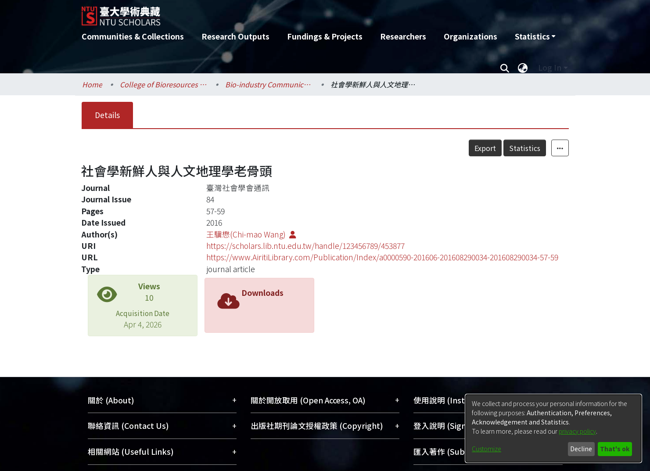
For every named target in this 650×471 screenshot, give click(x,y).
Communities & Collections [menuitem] (133, 36)
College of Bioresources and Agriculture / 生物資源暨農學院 (164, 84)
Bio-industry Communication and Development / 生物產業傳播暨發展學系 (269, 84)
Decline (581, 448)
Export (485, 148)
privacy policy (577, 431)
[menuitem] (535, 36)
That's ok (614, 448)
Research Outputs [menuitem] (235, 36)
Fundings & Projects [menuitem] (325, 36)
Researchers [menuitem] (403, 36)
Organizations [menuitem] (470, 36)
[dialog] (553, 428)
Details (107, 114)
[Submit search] (504, 67)
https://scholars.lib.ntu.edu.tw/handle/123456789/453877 (305, 245)
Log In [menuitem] (549, 67)
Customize (486, 448)
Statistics (524, 148)
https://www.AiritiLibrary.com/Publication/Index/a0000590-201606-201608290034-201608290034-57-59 (382, 257)
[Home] (278, 12)
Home (92, 84)
